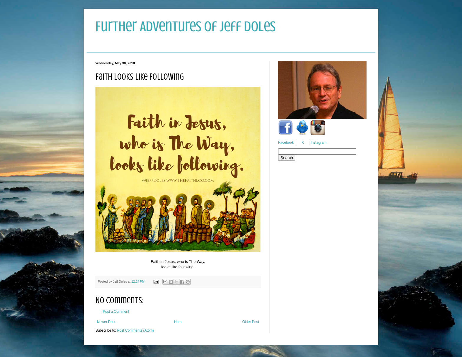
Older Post (250, 322)
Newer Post (106, 322)
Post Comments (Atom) (135, 330)
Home (179, 322)
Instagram (318, 142)
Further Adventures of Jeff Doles (185, 26)
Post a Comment (116, 311)
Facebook (286, 142)
